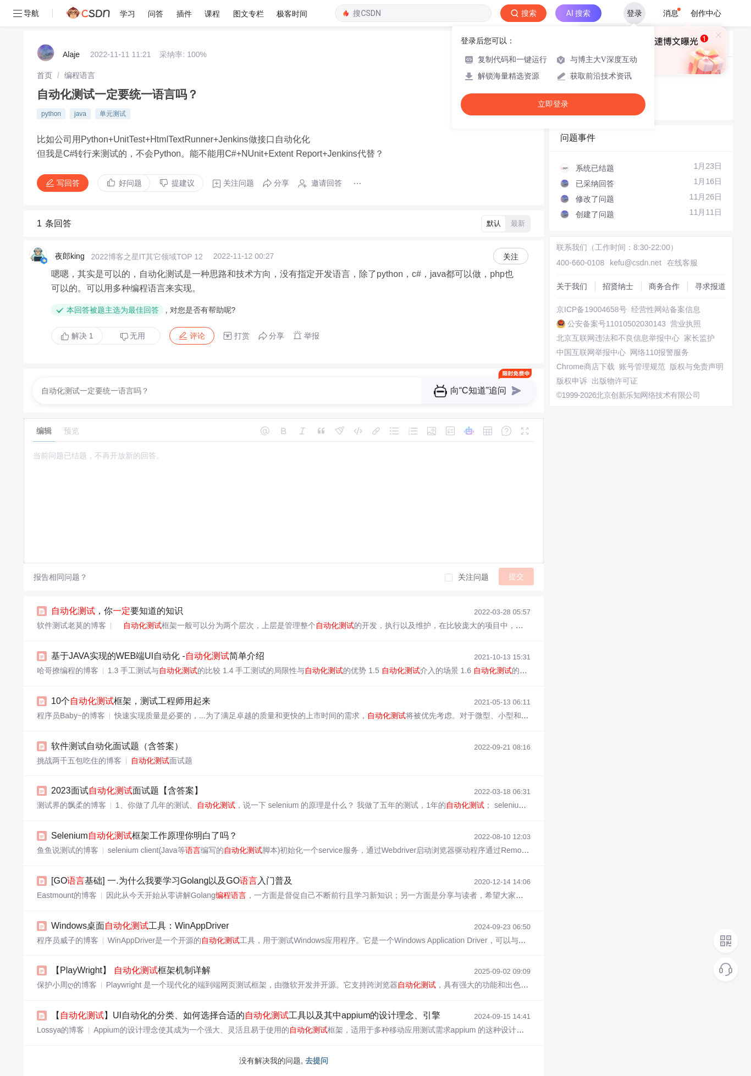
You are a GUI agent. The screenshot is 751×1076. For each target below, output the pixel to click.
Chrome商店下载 (585, 366)
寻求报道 (710, 286)
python (51, 114)
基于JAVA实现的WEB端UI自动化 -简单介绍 (157, 656)
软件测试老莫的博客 (71, 625)
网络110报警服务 (659, 352)
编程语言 (79, 75)
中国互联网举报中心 (591, 352)
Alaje (71, 54)
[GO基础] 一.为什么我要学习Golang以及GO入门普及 (171, 880)
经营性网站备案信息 (665, 309)
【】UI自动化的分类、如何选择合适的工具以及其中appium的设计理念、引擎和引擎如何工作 (276, 1015)
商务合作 (664, 286)
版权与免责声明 (697, 366)
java (80, 114)
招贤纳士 (618, 286)
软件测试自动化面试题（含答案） (117, 746)
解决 (76, 335)
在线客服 (682, 262)
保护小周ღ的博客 (67, 984)
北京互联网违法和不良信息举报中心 (618, 338)
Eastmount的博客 (67, 895)
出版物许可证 (615, 380)
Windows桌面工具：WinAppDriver (140, 925)
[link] (44, 75)
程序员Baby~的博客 (71, 715)
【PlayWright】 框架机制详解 (131, 970)
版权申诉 (571, 380)
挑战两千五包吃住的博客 (79, 760)
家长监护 (699, 338)
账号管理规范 (642, 366)
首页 (44, 75)
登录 (634, 13)
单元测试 (113, 114)
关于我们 (571, 286)
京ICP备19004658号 (591, 309)
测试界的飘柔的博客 (71, 805)
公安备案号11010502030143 (616, 323)
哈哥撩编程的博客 (67, 670)
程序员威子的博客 (67, 940)
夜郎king (70, 256)
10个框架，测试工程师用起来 (131, 701)
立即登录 (553, 104)
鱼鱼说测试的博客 (67, 850)
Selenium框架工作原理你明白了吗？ (144, 835)
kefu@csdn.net (635, 262)
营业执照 (685, 323)
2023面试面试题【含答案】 (127, 790)
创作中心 (706, 13)
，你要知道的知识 (117, 610)
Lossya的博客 (60, 1029)
